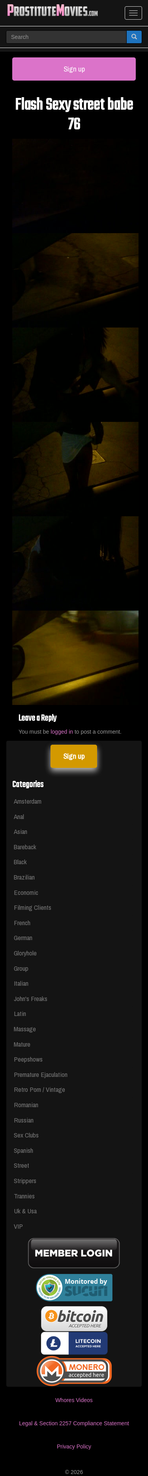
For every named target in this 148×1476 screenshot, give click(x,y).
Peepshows (28, 1059)
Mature (22, 1044)
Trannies (24, 1195)
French (22, 922)
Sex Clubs (26, 1134)
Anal (19, 816)
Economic (26, 892)
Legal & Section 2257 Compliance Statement (74, 1423)
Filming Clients (32, 907)
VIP (18, 1226)
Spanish (23, 1150)
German (23, 937)
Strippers (25, 1180)
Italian (21, 983)
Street (21, 1165)
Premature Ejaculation (40, 1074)
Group (21, 968)
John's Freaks (30, 998)
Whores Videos (74, 1400)
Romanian (26, 1104)
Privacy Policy (74, 1446)
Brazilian (24, 877)
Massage (25, 1028)
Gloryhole (25, 952)
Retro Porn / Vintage (39, 1089)
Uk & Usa (25, 1210)
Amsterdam (27, 801)
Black (20, 861)
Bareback (25, 846)
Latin (20, 1013)
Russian (24, 1119)
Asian (20, 831)
